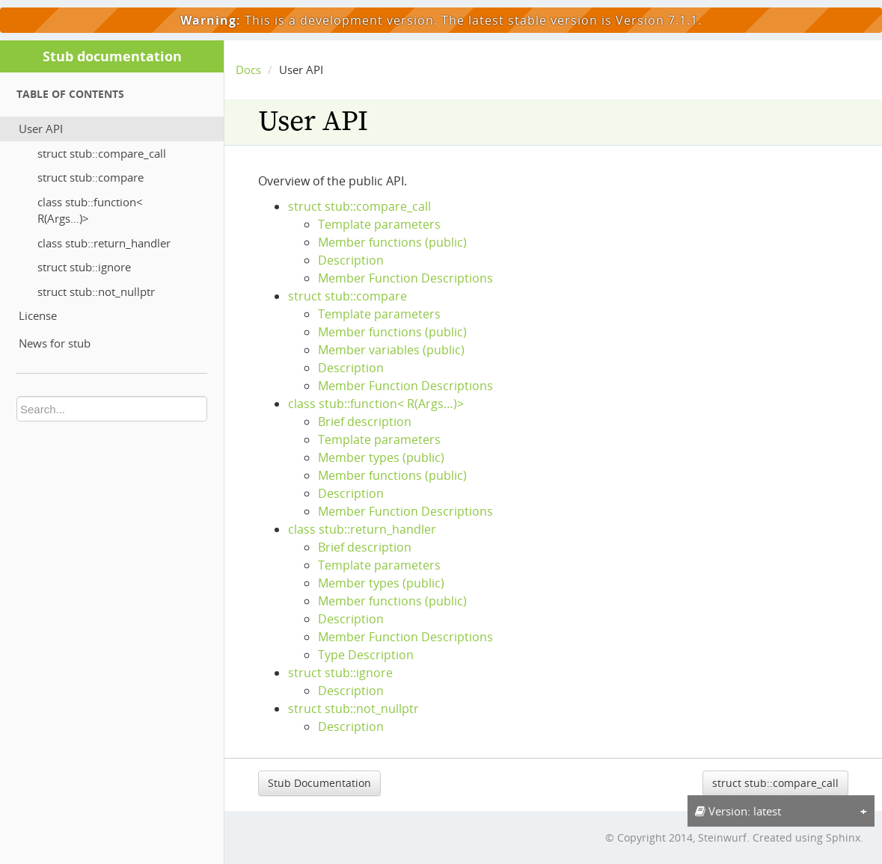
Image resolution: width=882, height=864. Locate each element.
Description (351, 260)
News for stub (55, 343)
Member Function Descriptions (405, 278)
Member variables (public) (391, 350)
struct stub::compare (90, 177)
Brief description (364, 421)
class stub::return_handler (104, 242)
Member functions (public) (392, 242)
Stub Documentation (319, 783)
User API (41, 128)
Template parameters (379, 224)
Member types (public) (381, 457)
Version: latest (738, 810)
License (38, 315)
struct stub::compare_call (101, 153)
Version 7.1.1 (657, 20)
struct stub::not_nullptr (96, 291)
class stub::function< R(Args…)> (90, 210)
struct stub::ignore (84, 266)
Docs (248, 69)
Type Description (366, 655)
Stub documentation (112, 56)
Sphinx (843, 837)
